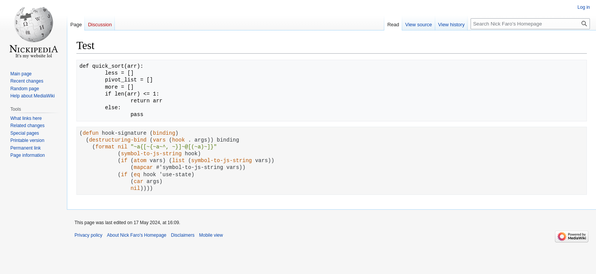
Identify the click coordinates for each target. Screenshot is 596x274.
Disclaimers (183, 235)
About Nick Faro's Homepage (136, 235)
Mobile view (211, 235)
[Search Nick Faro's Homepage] (530, 23)
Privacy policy (88, 235)
